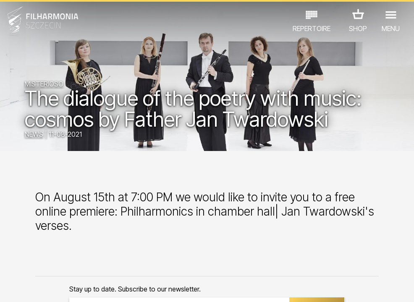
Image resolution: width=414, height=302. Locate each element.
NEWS (34, 134)
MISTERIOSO (44, 84)
